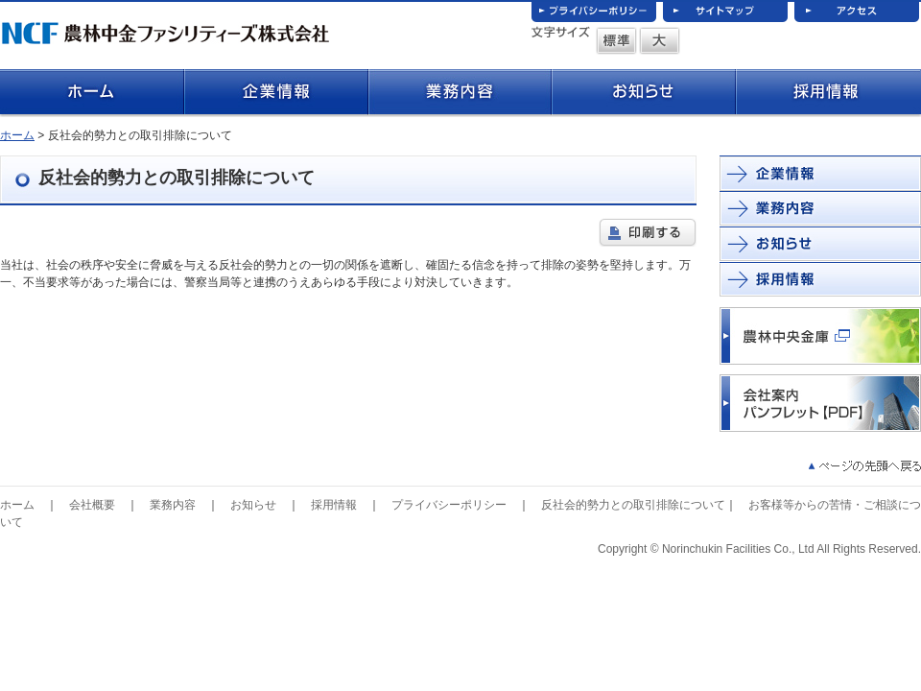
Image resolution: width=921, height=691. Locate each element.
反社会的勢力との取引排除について (633, 505)
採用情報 (334, 505)
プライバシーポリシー (449, 505)
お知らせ (253, 505)
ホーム (17, 135)
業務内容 (173, 505)
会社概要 (92, 505)
